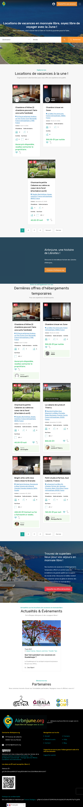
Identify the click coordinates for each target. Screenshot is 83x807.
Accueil (47, 736)
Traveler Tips (52, 651)
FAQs (65, 739)
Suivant (48, 230)
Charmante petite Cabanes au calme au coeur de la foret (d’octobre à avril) (40, 186)
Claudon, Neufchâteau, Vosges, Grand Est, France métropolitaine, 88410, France (41, 196)
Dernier (58, 230)
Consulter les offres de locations (58, 589)
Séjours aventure (42, 651)
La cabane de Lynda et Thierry (55, 406)
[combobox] (15, 40)
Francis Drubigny (30, 799)
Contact (48, 743)
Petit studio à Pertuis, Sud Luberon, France (57, 479)
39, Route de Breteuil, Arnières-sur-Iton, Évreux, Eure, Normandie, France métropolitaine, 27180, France (26, 120)
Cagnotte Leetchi (50, 755)
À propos (67, 736)
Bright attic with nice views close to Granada (24, 479)
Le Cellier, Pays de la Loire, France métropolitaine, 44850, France (56, 116)
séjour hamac (30, 651)
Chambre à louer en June (54, 108)
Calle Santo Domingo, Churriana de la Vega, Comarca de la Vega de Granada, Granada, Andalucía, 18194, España (26, 487)
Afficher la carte (50, 739)
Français (12, 805)
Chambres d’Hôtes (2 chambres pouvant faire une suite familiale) (26, 110)
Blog (65, 743)
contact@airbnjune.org (13, 745)
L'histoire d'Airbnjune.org (55, 270)
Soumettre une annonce (67, 4)
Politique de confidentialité (11, 797)
